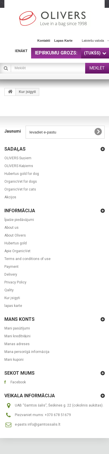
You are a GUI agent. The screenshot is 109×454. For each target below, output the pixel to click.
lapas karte (63, 40)
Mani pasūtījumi (17, 328)
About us (11, 228)
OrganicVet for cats (20, 189)
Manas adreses (17, 344)
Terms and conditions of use (27, 259)
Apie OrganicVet (17, 251)
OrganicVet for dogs (20, 182)
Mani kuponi (14, 360)
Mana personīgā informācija (26, 352)
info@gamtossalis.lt (44, 424)
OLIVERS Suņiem (17, 158)
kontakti (43, 40)
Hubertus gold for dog (21, 174)
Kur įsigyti (12, 298)
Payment (11, 267)
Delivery (10, 274)
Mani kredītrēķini (17, 336)
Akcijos (10, 197)
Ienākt (21, 51)
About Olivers (15, 235)
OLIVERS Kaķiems (18, 166)
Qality (9, 290)
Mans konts (19, 319)
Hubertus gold (15, 243)
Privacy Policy (15, 282)
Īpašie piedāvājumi (19, 220)
